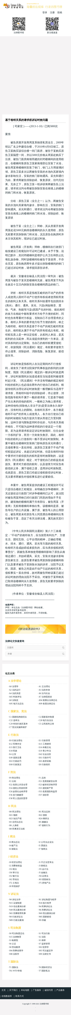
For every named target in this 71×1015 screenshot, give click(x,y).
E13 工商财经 (45, 744)
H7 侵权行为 (44, 825)
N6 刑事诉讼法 (45, 910)
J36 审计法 (14, 872)
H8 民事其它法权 (17, 829)
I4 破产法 (13, 845)
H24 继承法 (44, 818)
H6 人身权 (14, 825)
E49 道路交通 (15, 758)
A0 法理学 (13, 686)
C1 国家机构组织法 (18, 717)
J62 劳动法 (14, 879)
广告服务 (37, 990)
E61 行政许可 (45, 758)
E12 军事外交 (15, 744)
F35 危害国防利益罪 (48, 791)
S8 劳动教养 (14, 947)
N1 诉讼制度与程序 (47, 899)
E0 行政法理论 (15, 740)
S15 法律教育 (15, 937)
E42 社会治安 (45, 754)
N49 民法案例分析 (17, 910)
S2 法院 (42, 937)
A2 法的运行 (14, 690)
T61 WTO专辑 (15, 971)
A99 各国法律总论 (47, 704)
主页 (3, 990)
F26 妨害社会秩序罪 (18, 791)
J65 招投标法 (44, 879)
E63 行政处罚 (15, 761)
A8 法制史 (13, 700)
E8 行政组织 (44, 764)
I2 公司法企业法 (46, 842)
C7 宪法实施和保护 (18, 727)
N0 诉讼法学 (15, 899)
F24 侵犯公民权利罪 (18, 788)
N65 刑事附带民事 (17, 913)
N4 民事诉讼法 (45, 906)
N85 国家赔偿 (45, 917)
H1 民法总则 (44, 812)
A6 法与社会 (44, 693)
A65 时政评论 (15, 697)
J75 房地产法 (44, 883)
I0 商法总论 (14, 842)
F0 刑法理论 (14, 778)
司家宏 (18, 126)
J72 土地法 (14, 883)
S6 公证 (12, 944)
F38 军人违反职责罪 (18, 798)
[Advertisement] (35, 73)
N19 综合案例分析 (17, 906)
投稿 (59, 12)
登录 (44, 12)
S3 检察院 (13, 940)
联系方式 (19, 996)
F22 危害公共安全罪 (18, 785)
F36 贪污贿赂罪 (16, 795)
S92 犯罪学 (44, 947)
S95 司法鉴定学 (46, 950)
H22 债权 (43, 815)
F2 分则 (12, 781)
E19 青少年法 (45, 751)
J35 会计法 (43, 869)
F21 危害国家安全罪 (48, 781)
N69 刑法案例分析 (47, 913)
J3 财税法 (43, 866)
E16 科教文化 (45, 747)
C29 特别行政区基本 (18, 724)
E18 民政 (13, 751)
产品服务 (60, 990)
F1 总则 (42, 778)
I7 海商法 (43, 849)
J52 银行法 (14, 876)
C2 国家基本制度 (46, 717)
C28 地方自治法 (46, 720)
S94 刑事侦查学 (16, 950)
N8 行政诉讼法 (16, 917)
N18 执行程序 (45, 903)
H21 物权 (13, 815)
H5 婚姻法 (43, 822)
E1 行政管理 (44, 740)
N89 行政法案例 (16, 920)
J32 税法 (13, 869)
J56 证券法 (43, 876)
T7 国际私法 (44, 971)
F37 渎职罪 (44, 795)
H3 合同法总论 (16, 822)
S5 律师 (42, 940)
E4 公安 (12, 754)
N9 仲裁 (42, 920)
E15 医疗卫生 (15, 747)
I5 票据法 (43, 845)
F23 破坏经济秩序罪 (48, 785)
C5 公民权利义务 (46, 724)
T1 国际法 (13, 967)
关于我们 (13, 990)
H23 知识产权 (15, 818)
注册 (52, 12)
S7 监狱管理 (44, 944)
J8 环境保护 (14, 886)
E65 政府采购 (45, 761)
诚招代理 (48, 990)
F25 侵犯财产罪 (46, 788)
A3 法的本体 (44, 690)
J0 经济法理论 (15, 862)
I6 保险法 (13, 849)
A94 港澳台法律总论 (48, 700)
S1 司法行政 (44, 933)
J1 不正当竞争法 (46, 862)
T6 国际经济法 (45, 967)
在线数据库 (6, 996)
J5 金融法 (43, 872)
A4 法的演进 (14, 693)
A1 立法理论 (44, 686)
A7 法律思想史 (45, 697)
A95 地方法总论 (16, 704)
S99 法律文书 (45, 954)
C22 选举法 (14, 720)
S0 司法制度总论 (16, 933)
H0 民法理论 (15, 812)
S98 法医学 (14, 954)
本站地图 (25, 990)
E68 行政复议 (15, 764)
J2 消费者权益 (15, 866)
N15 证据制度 (15, 903)
